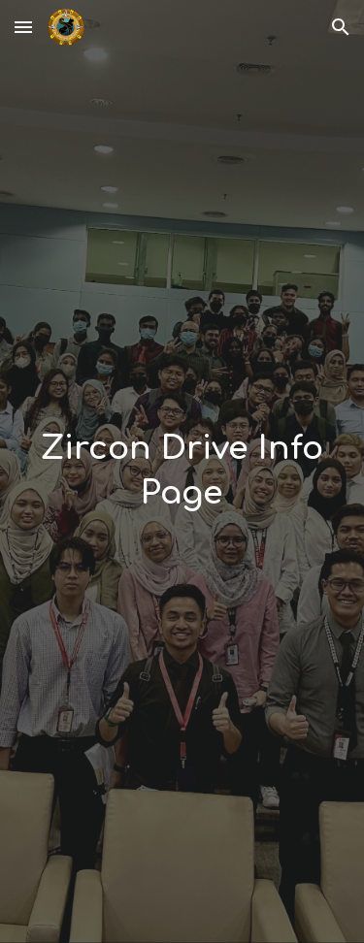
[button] (23, 26)
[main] (182, 471)
